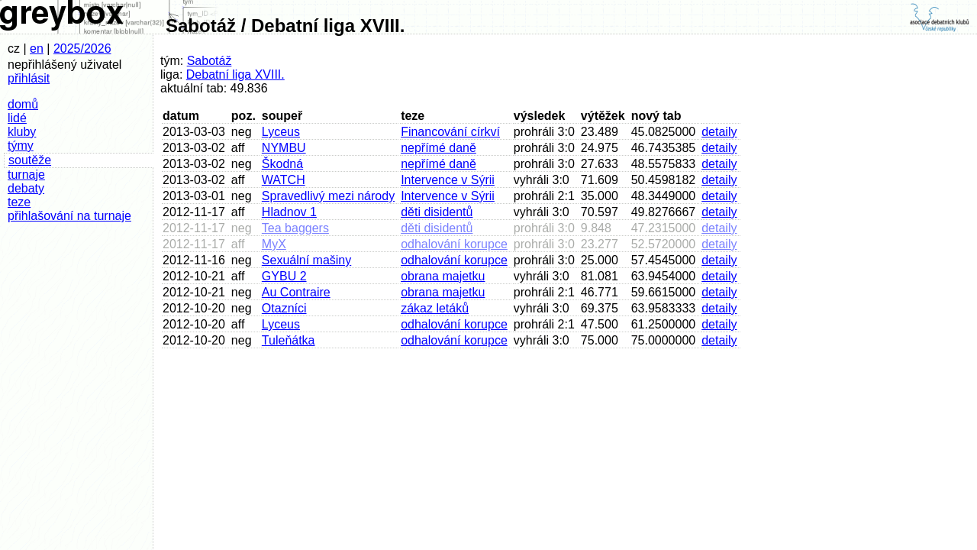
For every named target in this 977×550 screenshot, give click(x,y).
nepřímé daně (438, 147)
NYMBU (284, 147)
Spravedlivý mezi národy (328, 195)
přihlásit (29, 78)
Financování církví (450, 131)
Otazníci (284, 308)
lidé (17, 118)
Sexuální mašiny (306, 260)
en (37, 48)
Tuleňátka (288, 340)
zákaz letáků (435, 308)
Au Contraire (296, 292)
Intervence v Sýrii (448, 179)
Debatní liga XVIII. (235, 74)
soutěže (29, 160)
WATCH (283, 179)
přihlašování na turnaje (69, 215)
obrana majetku (443, 276)
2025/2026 (82, 48)
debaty (26, 188)
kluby (22, 131)
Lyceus (281, 131)
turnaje (26, 174)
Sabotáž (209, 60)
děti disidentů (436, 211)
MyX (274, 244)
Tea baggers (295, 228)
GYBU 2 (284, 276)
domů (23, 104)
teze (19, 202)
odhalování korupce (454, 244)
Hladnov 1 (289, 211)
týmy (21, 145)
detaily (719, 131)
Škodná (282, 163)
